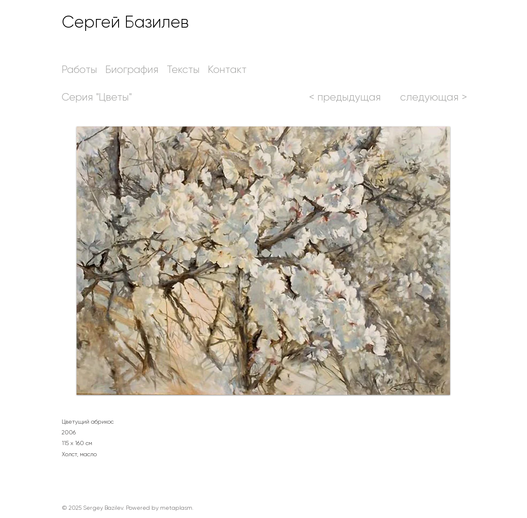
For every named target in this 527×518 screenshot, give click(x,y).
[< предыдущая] (345, 97)
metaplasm (176, 507)
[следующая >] (433, 97)
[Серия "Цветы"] (97, 97)
